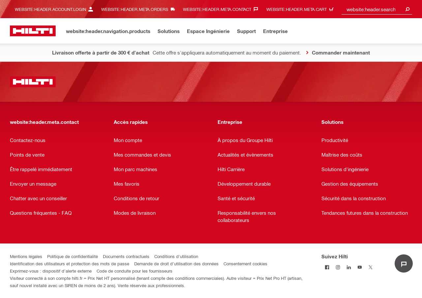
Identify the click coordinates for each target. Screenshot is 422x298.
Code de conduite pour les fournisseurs (134, 270)
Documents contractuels (126, 256)
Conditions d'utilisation (176, 256)
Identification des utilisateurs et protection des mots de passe (69, 263)
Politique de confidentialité (72, 256)
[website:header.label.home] (33, 30)
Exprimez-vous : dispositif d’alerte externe (51, 270)
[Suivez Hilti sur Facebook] (326, 267)
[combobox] (377, 9)
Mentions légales (26, 256)
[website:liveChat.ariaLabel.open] (404, 263)
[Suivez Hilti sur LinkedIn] (348, 267)
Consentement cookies (245, 263)
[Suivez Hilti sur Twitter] (370, 267)
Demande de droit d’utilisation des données (176, 263)
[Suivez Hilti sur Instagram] (337, 267)
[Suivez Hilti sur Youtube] (359, 267)
